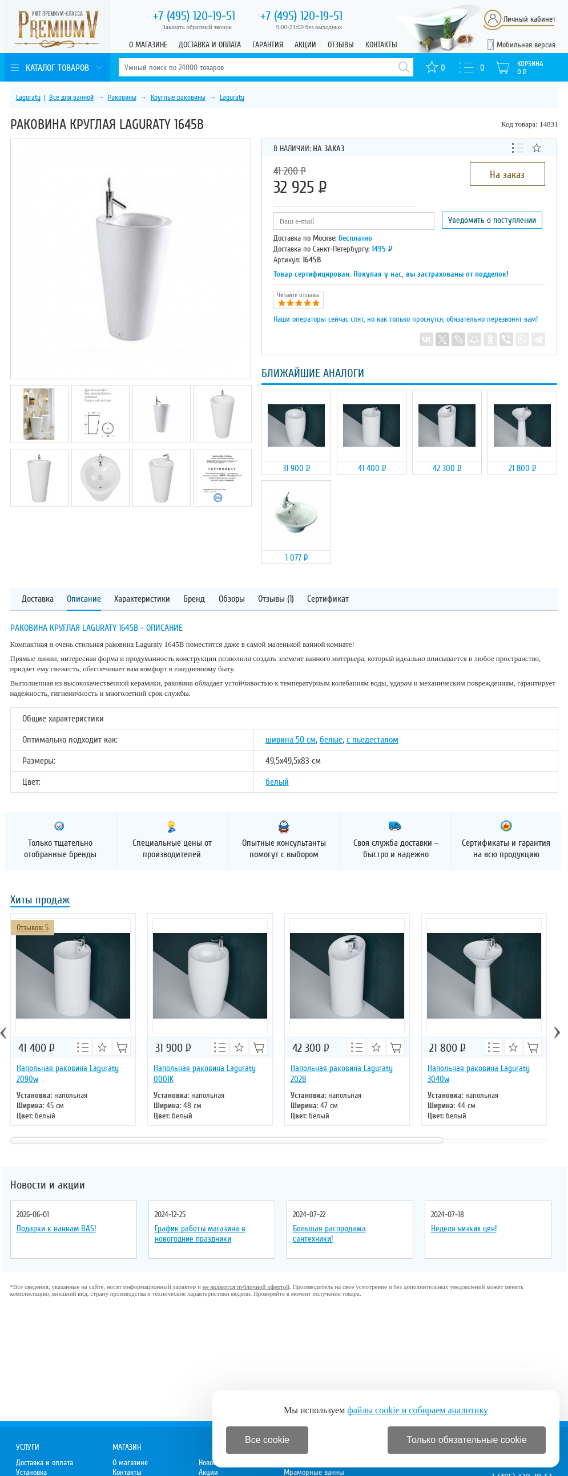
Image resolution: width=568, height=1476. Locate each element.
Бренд (194, 599)
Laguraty (28, 97)
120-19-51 (194, 16)
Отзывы (341, 45)
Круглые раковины (178, 97)
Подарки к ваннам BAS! (56, 1228)
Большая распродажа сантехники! (329, 1233)
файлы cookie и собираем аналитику (417, 1410)
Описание (84, 599)
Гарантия (267, 45)
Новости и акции (47, 1185)
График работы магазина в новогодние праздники (200, 1233)
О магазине (148, 45)
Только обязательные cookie (466, 1440)
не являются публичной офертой (246, 1286)
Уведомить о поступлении (492, 220)
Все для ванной (71, 97)
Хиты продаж (40, 901)
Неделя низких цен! (464, 1228)
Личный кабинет (529, 19)
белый (277, 782)
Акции (305, 45)
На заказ (507, 174)
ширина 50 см (290, 739)
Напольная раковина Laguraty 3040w (479, 1073)
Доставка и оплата (210, 45)
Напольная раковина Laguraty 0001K (205, 1073)
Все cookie (267, 1440)
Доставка (38, 599)
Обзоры (232, 599)
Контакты (381, 45)
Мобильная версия (526, 45)
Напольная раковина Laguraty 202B (342, 1073)
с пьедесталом (372, 739)
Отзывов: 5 (33, 927)
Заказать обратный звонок (197, 26)
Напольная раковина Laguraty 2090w (68, 1073)
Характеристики (142, 599)
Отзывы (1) (276, 599)
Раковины (122, 97)
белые (331, 739)
